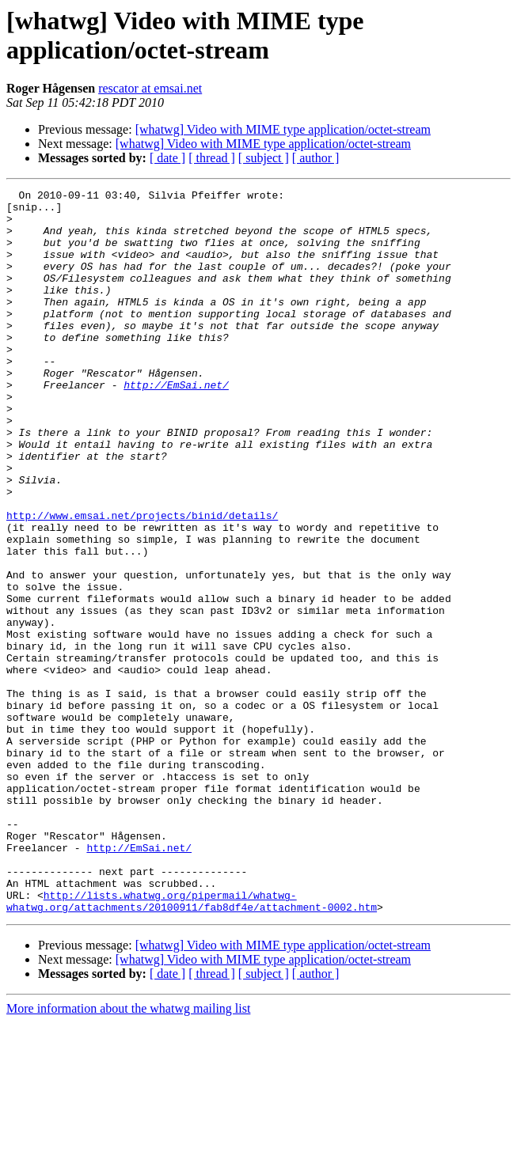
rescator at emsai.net (150, 88)
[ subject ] (263, 158)
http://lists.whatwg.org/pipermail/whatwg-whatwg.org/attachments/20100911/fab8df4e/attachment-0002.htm (191, 1044)
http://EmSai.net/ (176, 425)
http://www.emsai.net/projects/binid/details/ (142, 581)
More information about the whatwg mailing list (128, 1153)
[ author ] (316, 158)
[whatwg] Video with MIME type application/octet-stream (283, 129)
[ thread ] (211, 158)
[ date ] (167, 158)
